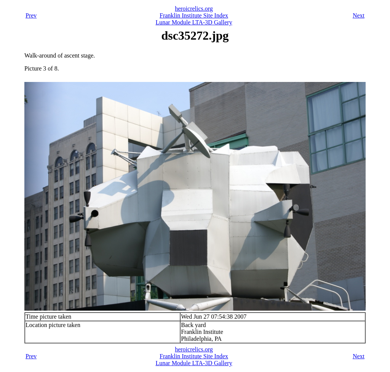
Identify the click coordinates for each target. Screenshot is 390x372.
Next (358, 15)
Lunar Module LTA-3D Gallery (193, 22)
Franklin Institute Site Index (194, 15)
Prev (31, 15)
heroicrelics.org (194, 8)
